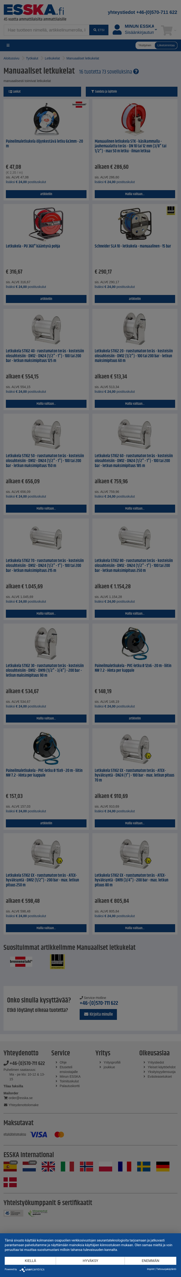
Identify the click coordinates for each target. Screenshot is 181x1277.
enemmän (150, 1261)
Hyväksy (90, 1261)
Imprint (151, 1269)
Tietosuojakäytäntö (166, 1269)
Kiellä (30, 1261)
